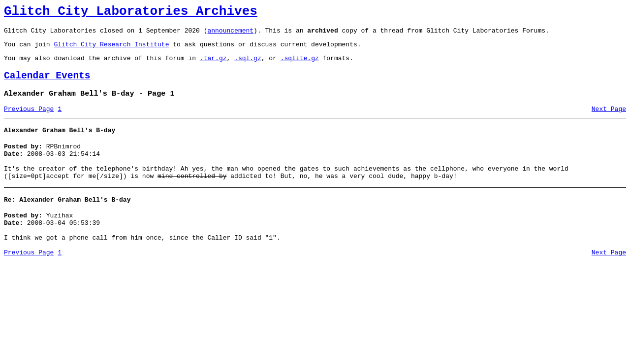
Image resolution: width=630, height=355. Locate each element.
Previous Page (29, 120)
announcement (230, 34)
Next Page (609, 120)
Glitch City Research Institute (111, 49)
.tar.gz (213, 65)
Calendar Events (47, 84)
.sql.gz (247, 65)
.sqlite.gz (300, 65)
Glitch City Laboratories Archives (130, 13)
